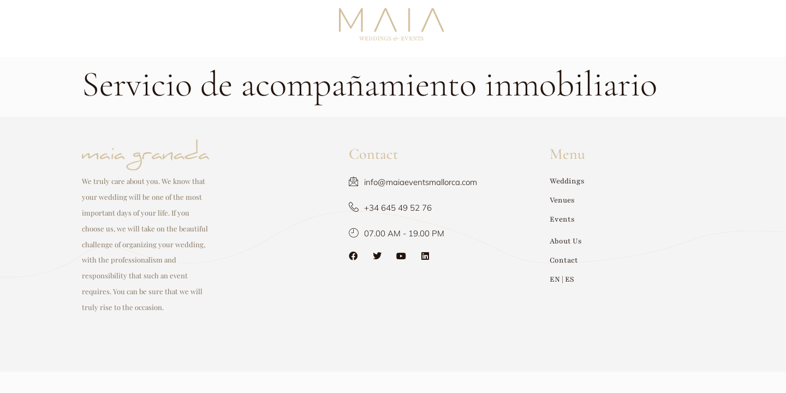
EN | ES (681, 28)
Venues (190, 28)
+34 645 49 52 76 (341, 207)
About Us (550, 28)
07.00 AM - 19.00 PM (348, 233)
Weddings (122, 28)
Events (251, 28)
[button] (627, 181)
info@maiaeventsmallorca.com (364, 182)
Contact (619, 28)
